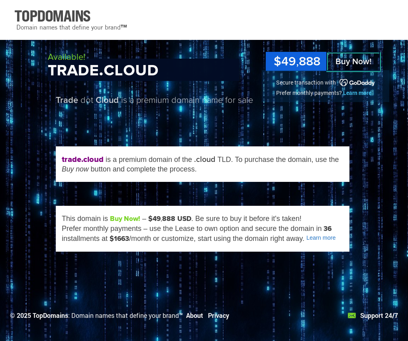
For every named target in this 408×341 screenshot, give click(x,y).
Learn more (357, 93)
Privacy (218, 315)
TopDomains (50, 315)
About (194, 315)
